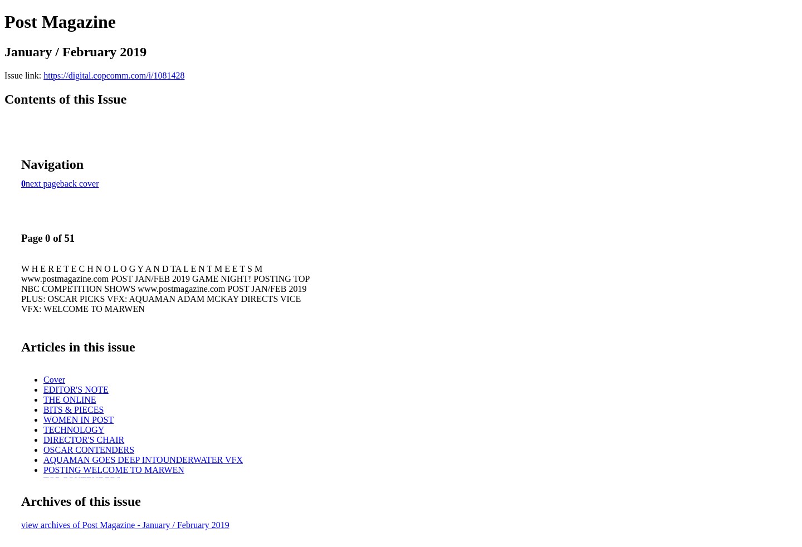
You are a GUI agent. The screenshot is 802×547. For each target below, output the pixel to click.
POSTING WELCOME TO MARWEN (113, 470)
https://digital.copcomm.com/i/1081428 (113, 75)
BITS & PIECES (73, 409)
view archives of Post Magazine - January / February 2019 (125, 525)
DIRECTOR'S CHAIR (83, 440)
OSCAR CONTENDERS (88, 450)
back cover (79, 183)
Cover (54, 379)
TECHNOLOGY (73, 429)
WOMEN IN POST (78, 419)
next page (43, 183)
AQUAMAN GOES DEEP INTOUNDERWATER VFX (143, 460)
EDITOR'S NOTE (76, 389)
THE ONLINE (69, 399)
